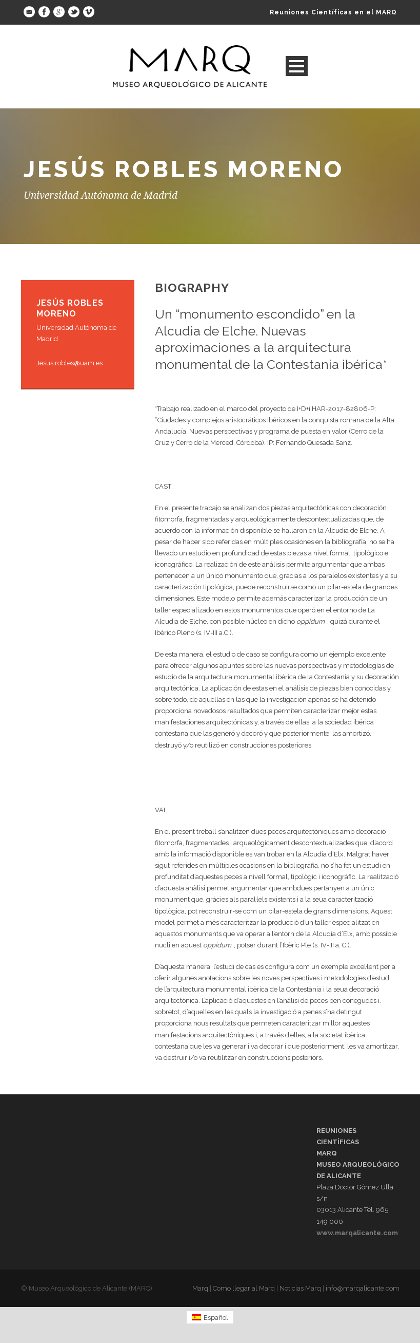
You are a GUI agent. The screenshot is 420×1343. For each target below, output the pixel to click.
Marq (200, 1288)
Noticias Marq (300, 1288)
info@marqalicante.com (362, 1288)
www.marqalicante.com (357, 1233)
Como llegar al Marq (244, 1288)
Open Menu (297, 66)
